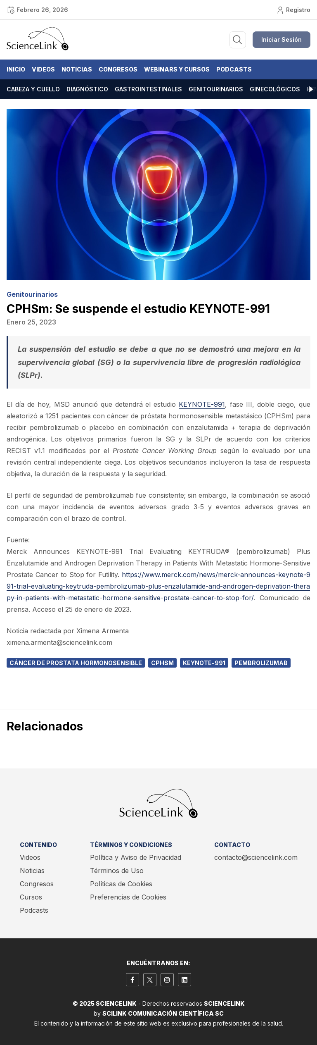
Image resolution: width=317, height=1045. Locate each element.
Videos (43, 69)
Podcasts (234, 69)
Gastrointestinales (148, 89)
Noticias (77, 69)
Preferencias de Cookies (128, 897)
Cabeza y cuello (33, 89)
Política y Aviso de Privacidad (135, 857)
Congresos (118, 69)
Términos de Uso (117, 870)
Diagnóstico (87, 89)
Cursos (31, 897)
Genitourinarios (216, 89)
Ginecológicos (275, 89)
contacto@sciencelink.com (256, 857)
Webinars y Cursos (177, 69)
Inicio (16, 69)
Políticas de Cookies (121, 884)
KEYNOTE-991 (202, 404)
